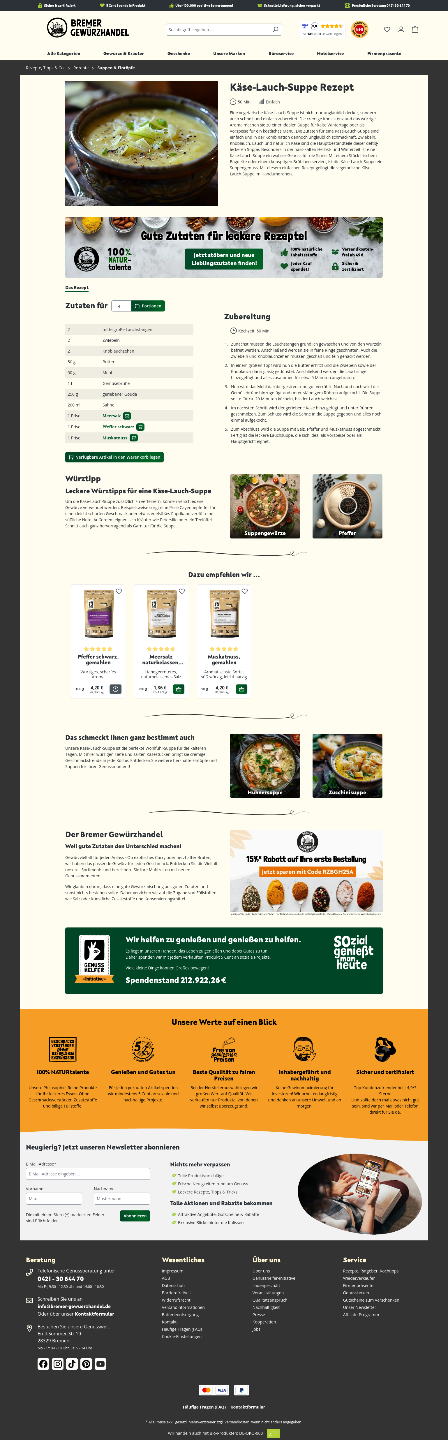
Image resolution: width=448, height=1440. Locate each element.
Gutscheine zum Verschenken (371, 1300)
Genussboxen (356, 1292)
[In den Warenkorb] (127, 416)
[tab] (77, 288)
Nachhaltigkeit (266, 1307)
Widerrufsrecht (176, 1300)
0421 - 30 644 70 (61, 1278)
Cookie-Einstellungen (182, 1336)
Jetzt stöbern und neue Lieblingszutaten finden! (224, 258)
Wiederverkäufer (359, 1278)
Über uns (261, 1271)
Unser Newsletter (359, 1307)
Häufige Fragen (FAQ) (182, 1329)
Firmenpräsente (358, 1285)
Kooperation (264, 1322)
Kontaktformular (94, 1313)
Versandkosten (237, 1422)
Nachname (104, 1188)
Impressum (173, 1271)
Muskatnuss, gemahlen (224, 660)
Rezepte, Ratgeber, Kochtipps (371, 1271)
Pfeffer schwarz (118, 426)
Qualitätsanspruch (270, 1300)
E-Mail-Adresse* (41, 1164)
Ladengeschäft (266, 1285)
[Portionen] (121, 305)
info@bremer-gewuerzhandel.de (74, 1306)
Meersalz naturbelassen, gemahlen (161, 660)
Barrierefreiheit (176, 1292)
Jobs (256, 1329)
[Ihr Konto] (401, 29)
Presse (259, 1314)
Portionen (148, 306)
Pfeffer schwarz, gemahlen (98, 660)
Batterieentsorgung (180, 1314)
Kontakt (169, 1322)
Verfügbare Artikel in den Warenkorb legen (114, 457)
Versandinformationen (183, 1307)
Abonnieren (135, 1216)
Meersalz (112, 415)
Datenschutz (174, 1285)
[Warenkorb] (415, 29)
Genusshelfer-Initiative (274, 1278)
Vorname (34, 1188)
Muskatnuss (115, 438)
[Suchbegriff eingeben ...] (217, 30)
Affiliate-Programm (361, 1314)
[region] (141, 143)
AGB (166, 1278)
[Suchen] (275, 30)
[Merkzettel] (387, 29)
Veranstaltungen (268, 1292)
